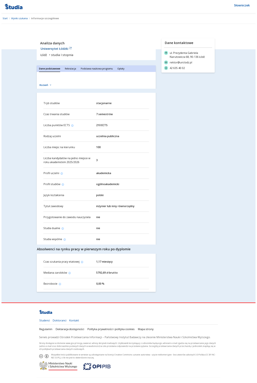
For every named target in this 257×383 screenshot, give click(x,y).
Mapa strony (146, 329)
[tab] (49, 68)
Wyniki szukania (19, 18)
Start (5, 18)
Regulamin (45, 329)
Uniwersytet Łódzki (56, 49)
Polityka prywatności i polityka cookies (111, 329)
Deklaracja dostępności (70, 329)
